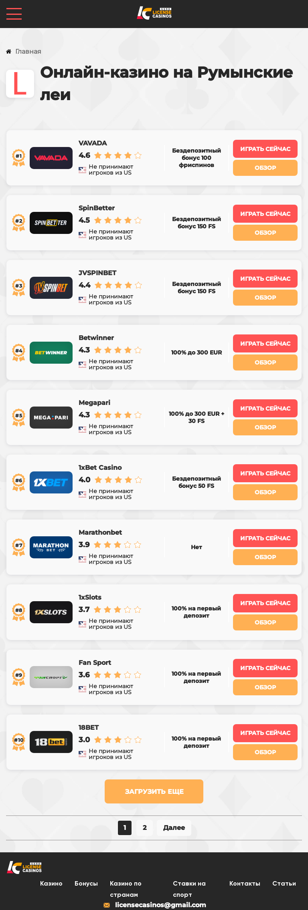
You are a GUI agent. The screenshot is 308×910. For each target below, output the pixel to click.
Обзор (265, 166)
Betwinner (95, 326)
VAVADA (92, 141)
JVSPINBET (97, 265)
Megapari (94, 388)
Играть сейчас (266, 147)
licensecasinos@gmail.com (154, 873)
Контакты (244, 852)
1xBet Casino (99, 450)
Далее (174, 795)
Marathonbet (100, 511)
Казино (51, 852)
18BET (88, 697)
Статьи (284, 852)
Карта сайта (212, 898)
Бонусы (86, 852)
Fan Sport (94, 635)
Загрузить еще (154, 759)
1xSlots (89, 573)
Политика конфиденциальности (130, 898)
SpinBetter (96, 203)
